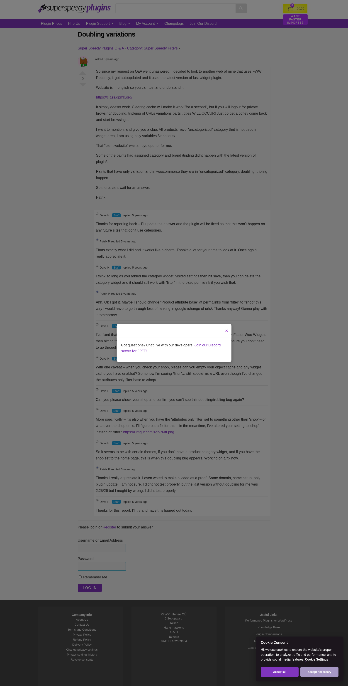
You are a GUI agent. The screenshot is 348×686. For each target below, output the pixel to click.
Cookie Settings (316, 659)
